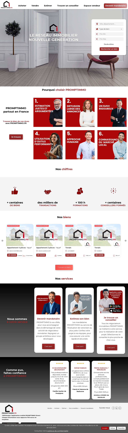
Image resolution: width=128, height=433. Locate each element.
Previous (2, 241)
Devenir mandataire (115, 6)
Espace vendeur (92, 6)
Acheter (22, 6)
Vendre (35, 6)
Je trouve (16, 137)
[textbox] (112, 24)
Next (126, 241)
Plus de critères (109, 44)
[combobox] (111, 24)
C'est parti (48, 346)
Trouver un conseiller (68, 6)
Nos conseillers (73, 408)
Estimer (48, 6)
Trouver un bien (64, 267)
